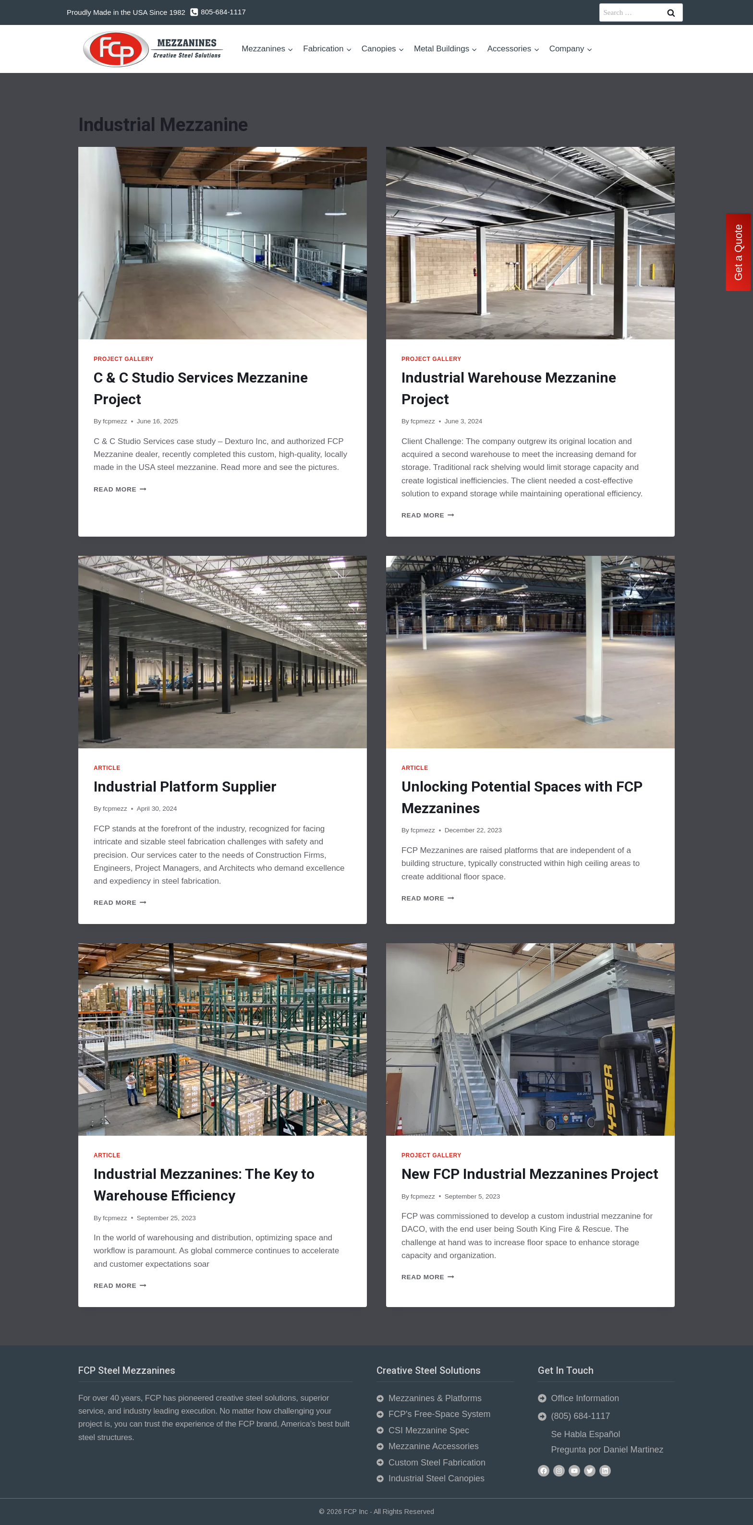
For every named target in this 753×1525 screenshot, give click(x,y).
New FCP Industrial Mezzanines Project (529, 1173)
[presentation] (222, 243)
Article (107, 768)
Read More (120, 489)
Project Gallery (124, 359)
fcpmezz (115, 421)
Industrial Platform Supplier (185, 786)
